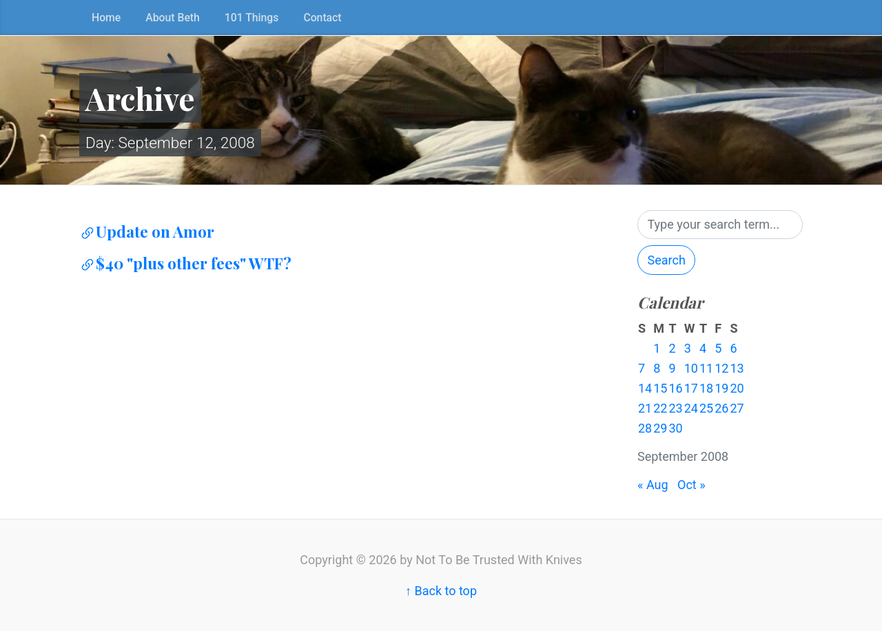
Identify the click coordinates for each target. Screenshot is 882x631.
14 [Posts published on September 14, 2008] (645, 388)
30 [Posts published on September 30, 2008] (675, 428)
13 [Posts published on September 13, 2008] (736, 368)
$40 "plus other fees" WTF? (185, 263)
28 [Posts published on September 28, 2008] (645, 428)
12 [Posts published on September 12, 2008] (721, 368)
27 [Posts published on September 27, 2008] (736, 408)
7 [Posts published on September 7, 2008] (641, 368)
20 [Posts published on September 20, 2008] (736, 388)
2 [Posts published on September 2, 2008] (671, 348)
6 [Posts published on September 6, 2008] (733, 348)
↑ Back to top (441, 590)
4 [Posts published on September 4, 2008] (702, 348)
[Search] (720, 225)
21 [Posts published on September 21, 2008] (645, 408)
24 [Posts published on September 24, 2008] (691, 408)
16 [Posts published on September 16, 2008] (675, 388)
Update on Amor (146, 231)
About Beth (172, 17)
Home (106, 17)
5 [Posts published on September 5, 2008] (718, 348)
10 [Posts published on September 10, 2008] (691, 368)
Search (667, 260)
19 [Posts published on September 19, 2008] (721, 388)
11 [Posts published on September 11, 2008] (706, 368)
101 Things (252, 17)
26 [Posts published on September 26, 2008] (721, 408)
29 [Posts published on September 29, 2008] (660, 428)
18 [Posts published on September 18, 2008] (706, 388)
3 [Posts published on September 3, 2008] (687, 348)
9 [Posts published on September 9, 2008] (671, 368)
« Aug (652, 484)
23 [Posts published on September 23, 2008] (675, 408)
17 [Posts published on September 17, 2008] (691, 388)
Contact (322, 17)
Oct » (691, 484)
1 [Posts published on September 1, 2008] (656, 348)
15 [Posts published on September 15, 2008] (660, 388)
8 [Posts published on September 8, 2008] (656, 368)
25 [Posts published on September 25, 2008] (706, 408)
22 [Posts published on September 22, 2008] (660, 408)
